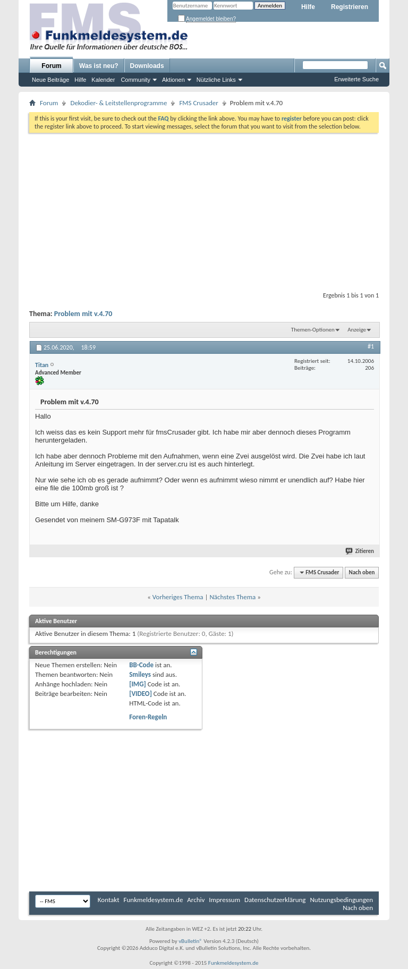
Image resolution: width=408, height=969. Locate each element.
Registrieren (349, 7)
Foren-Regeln (148, 717)
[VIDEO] (140, 694)
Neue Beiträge (50, 79)
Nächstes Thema (232, 597)
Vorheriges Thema (177, 597)
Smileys (140, 674)
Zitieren (360, 551)
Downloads (147, 66)
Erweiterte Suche (356, 79)
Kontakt (109, 900)
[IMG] (137, 684)
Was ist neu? (98, 66)
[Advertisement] (204, 209)
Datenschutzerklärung (275, 900)
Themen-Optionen (313, 329)
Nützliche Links (216, 79)
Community (135, 79)
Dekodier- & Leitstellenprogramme (118, 103)
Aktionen (173, 79)
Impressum (224, 900)
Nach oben (361, 572)
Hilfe (308, 7)
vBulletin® (190, 941)
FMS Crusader (198, 103)
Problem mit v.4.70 (83, 313)
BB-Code (141, 665)
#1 (371, 346)
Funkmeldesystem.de (153, 900)
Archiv (196, 900)
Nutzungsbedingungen (341, 900)
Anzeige (356, 329)
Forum (51, 66)
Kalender (103, 79)
